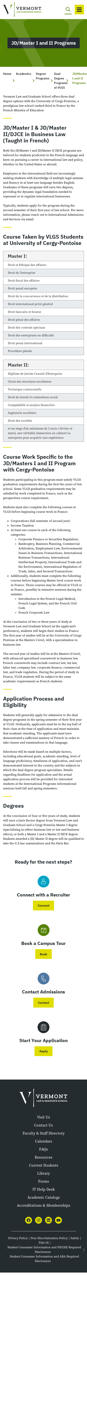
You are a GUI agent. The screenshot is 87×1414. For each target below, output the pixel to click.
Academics (23, 74)
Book (43, 954)
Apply (43, 1051)
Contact (43, 1003)
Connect (43, 905)
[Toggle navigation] (79, 9)
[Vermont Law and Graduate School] (19, 9)
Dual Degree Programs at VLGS (61, 80)
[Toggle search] (68, 9)
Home (7, 74)
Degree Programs (42, 76)
